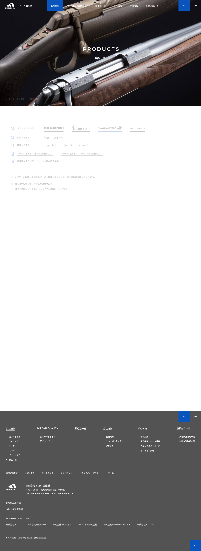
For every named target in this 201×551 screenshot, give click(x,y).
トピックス (30, 472)
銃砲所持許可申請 (187, 436)
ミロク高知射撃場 (14, 508)
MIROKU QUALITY (47, 428)
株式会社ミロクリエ (146, 524)
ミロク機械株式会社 (87, 524)
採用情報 (142, 428)
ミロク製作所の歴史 (114, 441)
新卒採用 (144, 436)
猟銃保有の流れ (184, 428)
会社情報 (107, 428)
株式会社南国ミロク (36, 524)
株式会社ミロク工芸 (62, 524)
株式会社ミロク (13, 524)
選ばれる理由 (14, 436)
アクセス (110, 445)
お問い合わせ (12, 472)
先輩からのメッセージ (150, 445)
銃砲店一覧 (80, 428)
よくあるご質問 (147, 450)
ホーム (111, 472)
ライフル (13, 445)
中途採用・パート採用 (150, 441)
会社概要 (110, 436)
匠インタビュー (47, 441)
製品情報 (10, 428)
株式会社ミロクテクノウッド (117, 524)
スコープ (12, 450)
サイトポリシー (67, 472)
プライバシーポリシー (91, 472)
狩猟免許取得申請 (187, 441)
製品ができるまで (47, 436)
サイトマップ (47, 472)
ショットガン (14, 441)
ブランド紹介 (14, 455)
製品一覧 (13, 459)
